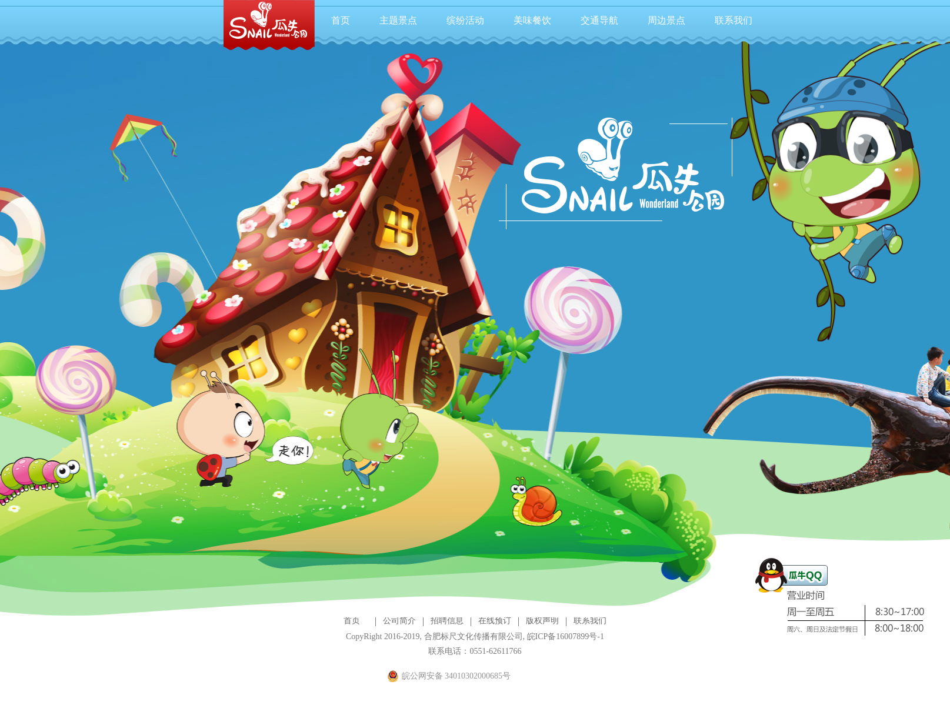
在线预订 (494, 620)
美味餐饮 (532, 20)
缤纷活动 (465, 20)
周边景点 (666, 20)
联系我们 (733, 20)
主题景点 (398, 20)
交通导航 (599, 20)
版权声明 (542, 620)
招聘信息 (447, 620)
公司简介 (399, 620)
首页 (340, 20)
